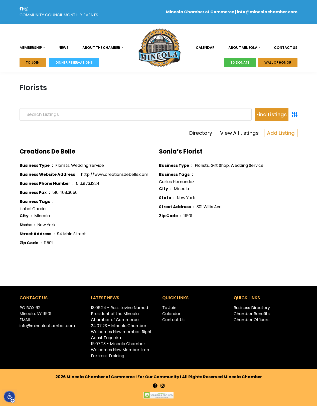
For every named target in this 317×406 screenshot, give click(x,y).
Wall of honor (277, 62)
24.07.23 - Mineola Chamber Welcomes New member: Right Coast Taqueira (121, 332)
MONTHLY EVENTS (81, 15)
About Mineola (242, 47)
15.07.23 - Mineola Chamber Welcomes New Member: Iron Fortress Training (120, 350)
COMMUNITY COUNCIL (41, 15)
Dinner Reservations (74, 62)
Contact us (285, 47)
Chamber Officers (251, 320)
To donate (239, 62)
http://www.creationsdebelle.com (114, 174)
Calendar (205, 47)
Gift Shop (220, 165)
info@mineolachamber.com (267, 12)
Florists (62, 165)
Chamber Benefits (252, 314)
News (64, 47)
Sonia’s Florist (180, 151)
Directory (200, 133)
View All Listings (239, 133)
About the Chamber (101, 47)
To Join (33, 62)
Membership (31, 47)
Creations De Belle (47, 151)
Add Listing (281, 133)
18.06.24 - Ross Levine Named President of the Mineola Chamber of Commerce (119, 314)
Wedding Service (87, 165)
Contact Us (173, 320)
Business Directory (252, 308)
